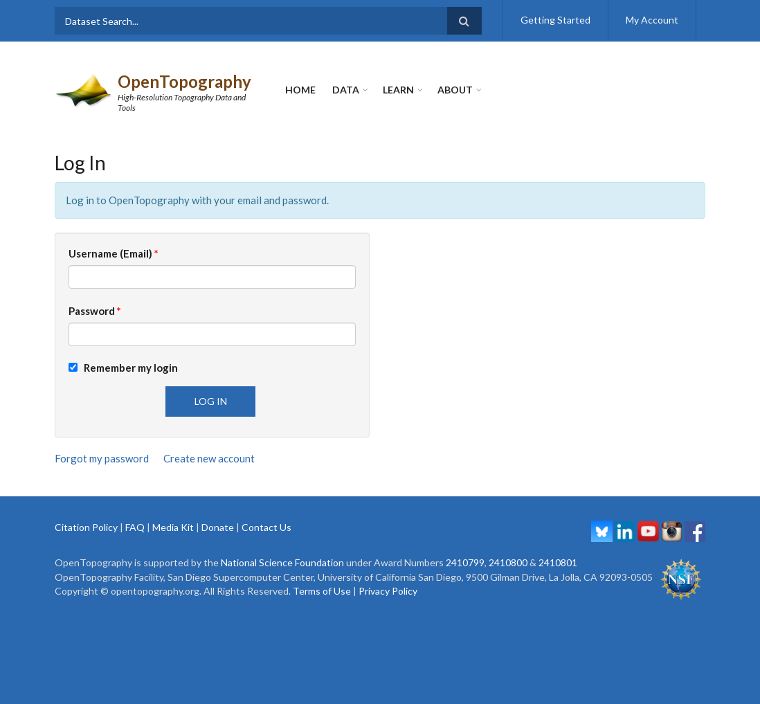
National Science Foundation (282, 562)
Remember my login (123, 367)
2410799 (465, 562)
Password (95, 311)
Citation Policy (86, 527)
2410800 (508, 562)
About (455, 90)
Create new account (209, 458)
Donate (217, 527)
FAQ (135, 527)
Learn (398, 90)
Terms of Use (322, 591)
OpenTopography (184, 81)
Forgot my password (102, 458)
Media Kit (173, 527)
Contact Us (266, 527)
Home (300, 90)
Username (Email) (114, 253)
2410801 (558, 562)
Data (345, 90)
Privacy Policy (388, 591)
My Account (652, 20)
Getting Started (555, 20)
